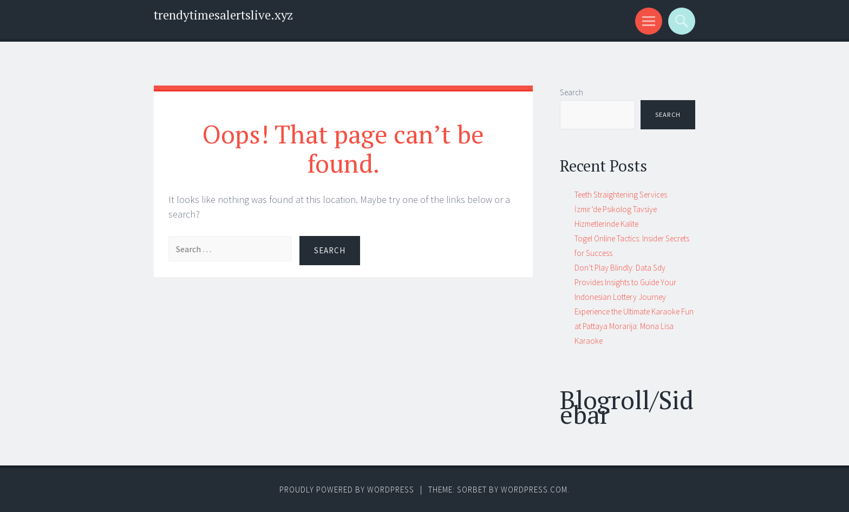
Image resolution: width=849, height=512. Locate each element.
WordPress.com (534, 489)
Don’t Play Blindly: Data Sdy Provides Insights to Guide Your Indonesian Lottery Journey (625, 282)
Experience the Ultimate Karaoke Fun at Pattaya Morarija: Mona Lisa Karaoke (634, 326)
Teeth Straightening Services (620, 194)
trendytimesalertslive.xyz (223, 14)
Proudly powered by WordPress (346, 489)
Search (571, 92)
